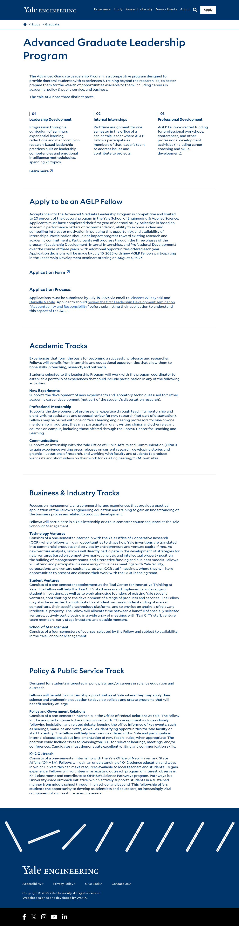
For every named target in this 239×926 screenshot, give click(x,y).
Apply (208, 10)
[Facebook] (24, 916)
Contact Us (121, 884)
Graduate (52, 24)
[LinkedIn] (64, 916)
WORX (81, 898)
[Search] (195, 10)
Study (35, 24)
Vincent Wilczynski (146, 298)
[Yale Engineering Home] (52, 10)
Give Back (93, 884)
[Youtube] (54, 916)
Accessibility (33, 884)
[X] (34, 917)
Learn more (39, 171)
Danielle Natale (42, 302)
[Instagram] (43, 916)
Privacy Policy (64, 884)
